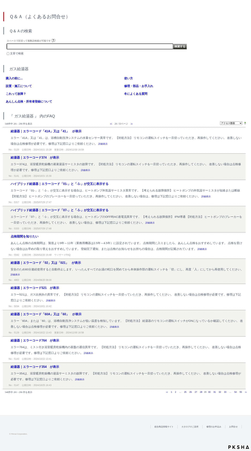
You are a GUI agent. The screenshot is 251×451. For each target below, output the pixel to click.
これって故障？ (16, 93)
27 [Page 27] (196, 392)
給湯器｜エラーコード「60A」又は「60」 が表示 (46, 314)
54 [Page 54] (235, 392)
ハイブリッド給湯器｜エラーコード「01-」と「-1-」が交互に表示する (60, 183)
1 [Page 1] (171, 392)
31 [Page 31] (214, 392)
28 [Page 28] (201, 392)
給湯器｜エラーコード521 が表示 (35, 288)
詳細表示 (103, 144)
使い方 (128, 78)
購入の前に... (14, 78)
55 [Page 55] (241, 392)
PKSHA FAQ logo (238, 447)
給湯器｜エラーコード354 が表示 (35, 366)
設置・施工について (19, 86)
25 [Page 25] (185, 392)
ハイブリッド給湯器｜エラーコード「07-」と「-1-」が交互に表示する (60, 210)
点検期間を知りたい (24, 236)
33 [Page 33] (225, 392)
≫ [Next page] (246, 392)
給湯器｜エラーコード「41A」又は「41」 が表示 (46, 131)
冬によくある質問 (135, 93)
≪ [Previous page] (167, 392)
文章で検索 (17, 53)
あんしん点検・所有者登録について (29, 101)
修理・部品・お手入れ (138, 86)
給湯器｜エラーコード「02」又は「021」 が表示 (46, 262)
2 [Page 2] (175, 392)
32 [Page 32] (220, 392)
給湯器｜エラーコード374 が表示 (35, 157)
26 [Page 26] (190, 392)
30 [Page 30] (209, 392)
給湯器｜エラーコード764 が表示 (35, 340)
